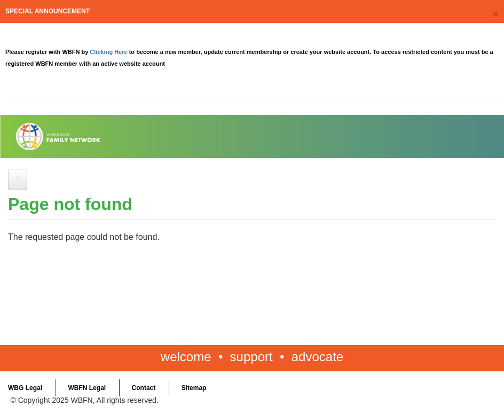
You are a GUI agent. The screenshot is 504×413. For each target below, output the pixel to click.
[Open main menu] (17, 179)
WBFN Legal (87, 388)
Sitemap (194, 388)
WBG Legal (25, 388)
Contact (144, 388)
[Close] (495, 13)
